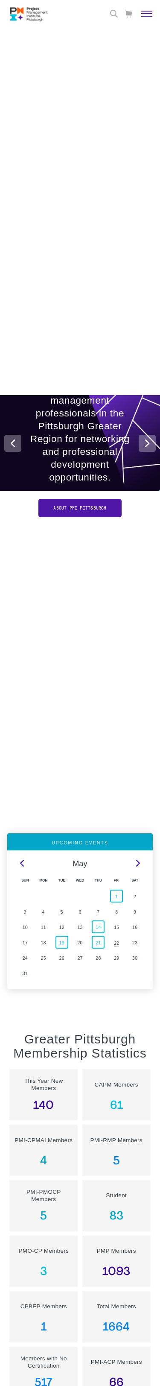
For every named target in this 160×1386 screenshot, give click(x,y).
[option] (80, 430)
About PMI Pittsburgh (79, 508)
